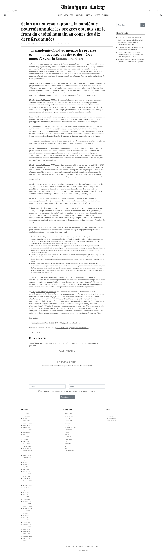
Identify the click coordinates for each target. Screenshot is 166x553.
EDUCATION (68, 420)
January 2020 (27, 527)
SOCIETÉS (68, 444)
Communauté (69, 416)
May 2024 (25, 467)
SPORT (97, 15)
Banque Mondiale (53, 43)
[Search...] (128, 25)
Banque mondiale (69, 58)
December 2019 (27, 529)
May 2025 (25, 439)
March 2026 (26, 416)
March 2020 (26, 522)
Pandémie (65, 43)
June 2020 (26, 515)
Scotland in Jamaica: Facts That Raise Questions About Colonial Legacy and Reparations (131, 61)
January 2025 (27, 448)
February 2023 (27, 501)
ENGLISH (105, 15)
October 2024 (27, 455)
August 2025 (26, 432)
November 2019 (27, 531)
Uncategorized (69, 450)
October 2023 (26, 483)
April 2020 (26, 520)
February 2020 (27, 524)
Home (66, 425)
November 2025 (27, 425)
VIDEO (67, 453)
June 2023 (26, 492)
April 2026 (26, 414)
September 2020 (27, 508)
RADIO (67, 441)
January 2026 (27, 420)
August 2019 (26, 538)
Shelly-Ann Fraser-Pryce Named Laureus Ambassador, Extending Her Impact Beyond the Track (131, 54)
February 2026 (27, 418)
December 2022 (27, 506)
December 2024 (27, 450)
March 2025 (26, 444)
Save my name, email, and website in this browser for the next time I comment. (68, 391)
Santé (69, 43)
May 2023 (25, 494)
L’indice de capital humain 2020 (42, 100)
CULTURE (79, 15)
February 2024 (27, 474)
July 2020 (25, 513)
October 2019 (26, 534)
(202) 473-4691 (62, 328)
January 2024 (27, 476)
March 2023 (26, 499)
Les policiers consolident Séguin (130, 37)
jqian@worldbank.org (71, 323)
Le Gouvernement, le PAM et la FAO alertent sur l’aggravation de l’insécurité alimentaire (130, 42)
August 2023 (26, 487)
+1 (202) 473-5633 (55, 323)
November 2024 (27, 453)
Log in (109, 414)
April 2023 (26, 497)
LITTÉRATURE (69, 430)
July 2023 (25, 490)
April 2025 (26, 441)
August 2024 (26, 460)
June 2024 (26, 464)
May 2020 (25, 517)
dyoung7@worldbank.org (79, 328)
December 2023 (27, 478)
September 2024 (27, 457)
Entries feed (110, 416)
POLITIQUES (68, 439)
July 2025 (25, 434)
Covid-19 (60, 43)
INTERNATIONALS (70, 427)
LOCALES (67, 432)
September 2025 (27, 430)
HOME (59, 15)
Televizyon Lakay (83, 7)
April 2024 (26, 469)
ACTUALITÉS (68, 15)
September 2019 (27, 536)
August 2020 (26, 510)
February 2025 (27, 446)
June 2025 (26, 437)
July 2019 (25, 540)
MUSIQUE (68, 437)
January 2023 (27, 504)
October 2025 (26, 427)
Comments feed (111, 418)
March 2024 (26, 471)
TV (66, 448)
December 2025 (27, 423)
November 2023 (27, 481)
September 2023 (27, 485)
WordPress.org (111, 420)
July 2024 (25, 462)
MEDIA (89, 15)
